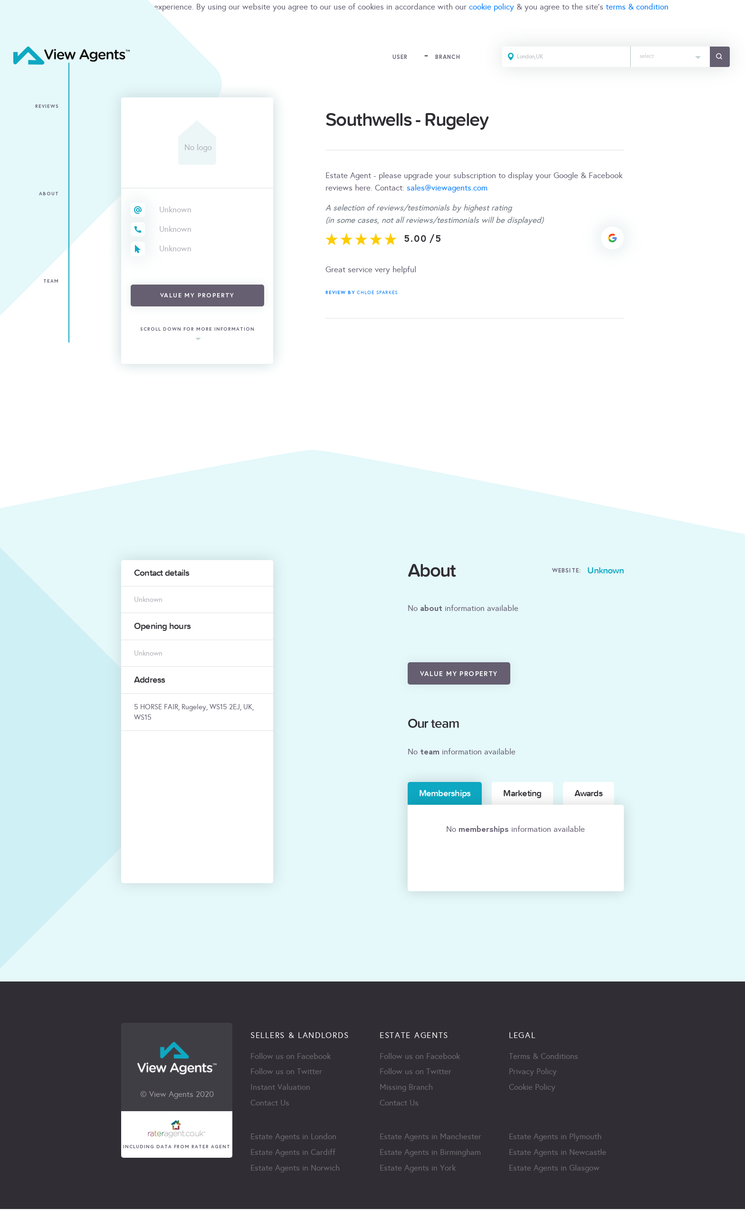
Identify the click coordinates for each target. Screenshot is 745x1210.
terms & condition (637, 7)
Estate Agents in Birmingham (430, 1153)
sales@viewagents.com (447, 188)
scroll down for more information (197, 329)
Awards (588, 793)
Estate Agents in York (418, 1169)
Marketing (522, 793)
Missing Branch (406, 1088)
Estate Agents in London (293, 1138)
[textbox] (669, 54)
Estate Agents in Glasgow (554, 1169)
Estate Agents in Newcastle (557, 1153)
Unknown (175, 210)
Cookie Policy (532, 1088)
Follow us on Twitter (286, 1072)
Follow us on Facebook (290, 1057)
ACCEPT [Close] (18, 28)
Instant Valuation (280, 1088)
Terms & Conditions (543, 1057)
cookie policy (491, 7)
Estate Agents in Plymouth (555, 1138)
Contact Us (269, 1104)
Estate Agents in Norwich (295, 1169)
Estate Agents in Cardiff (292, 1153)
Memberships (445, 793)
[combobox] (669, 57)
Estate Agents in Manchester (430, 1138)
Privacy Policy (533, 1072)
